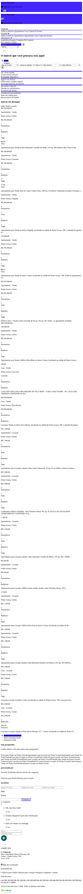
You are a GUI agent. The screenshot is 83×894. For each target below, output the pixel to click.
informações (6, 38)
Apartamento (19, 31)
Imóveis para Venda (8, 778)
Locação (5, 33)
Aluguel (7, 63)
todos (3, 106)
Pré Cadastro (28, 40)
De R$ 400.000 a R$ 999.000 (70, 880)
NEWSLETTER (10, 740)
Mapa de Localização (9, 865)
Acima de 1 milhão (8, 882)
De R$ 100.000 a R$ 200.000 (25, 880)
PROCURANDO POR (12, 738)
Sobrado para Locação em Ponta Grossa (33, 763)
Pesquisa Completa (17, 40)
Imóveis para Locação (25, 778)
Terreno (39, 31)
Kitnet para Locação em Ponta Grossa (36, 759)
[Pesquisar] (2, 67)
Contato (14, 42)
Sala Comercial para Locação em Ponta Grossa (55, 757)
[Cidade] (27, 65)
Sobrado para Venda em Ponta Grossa (65, 759)
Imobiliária (5, 40)
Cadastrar (26, 800)
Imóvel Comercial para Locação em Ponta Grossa (50, 761)
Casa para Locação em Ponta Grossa (24, 757)
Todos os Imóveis (7, 31)
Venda (4, 29)
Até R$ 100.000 (7, 880)
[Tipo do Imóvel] (9, 65)
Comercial (32, 31)
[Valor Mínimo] (51, 65)
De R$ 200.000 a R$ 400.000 (47, 880)
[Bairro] (38, 65)
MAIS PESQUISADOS (12, 736)
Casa (26, 31)
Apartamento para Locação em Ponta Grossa (43, 755)
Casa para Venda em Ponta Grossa (14, 755)
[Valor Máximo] (70, 65)
